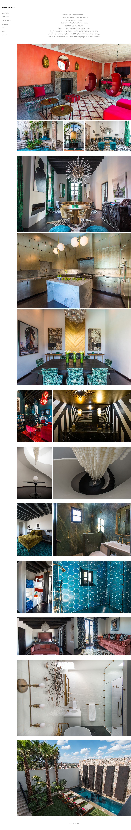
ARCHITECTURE (6, 20)
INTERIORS (5, 24)
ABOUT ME (5, 17)
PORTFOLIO (5, 13)
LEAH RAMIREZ (8, 7)
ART (3, 27)
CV (3, 31)
